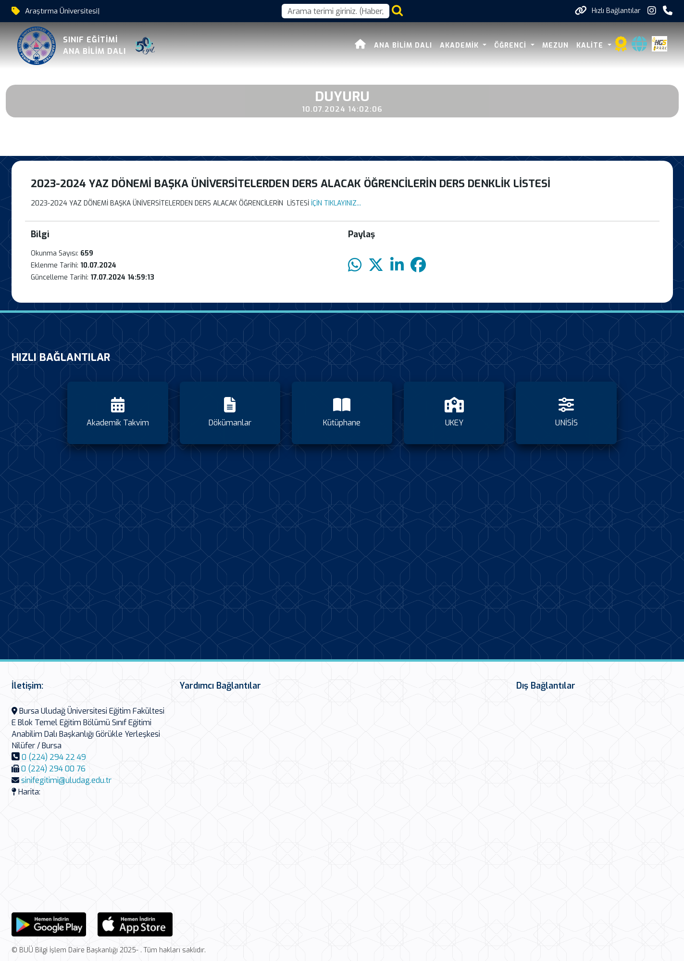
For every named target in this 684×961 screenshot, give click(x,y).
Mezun (555, 45)
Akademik (460, 45)
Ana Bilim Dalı (403, 45)
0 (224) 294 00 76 (53, 769)
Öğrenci (511, 45)
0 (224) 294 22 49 (54, 757)
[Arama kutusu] (335, 11)
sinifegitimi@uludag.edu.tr (66, 780)
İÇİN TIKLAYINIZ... (336, 203)
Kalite (591, 45)
